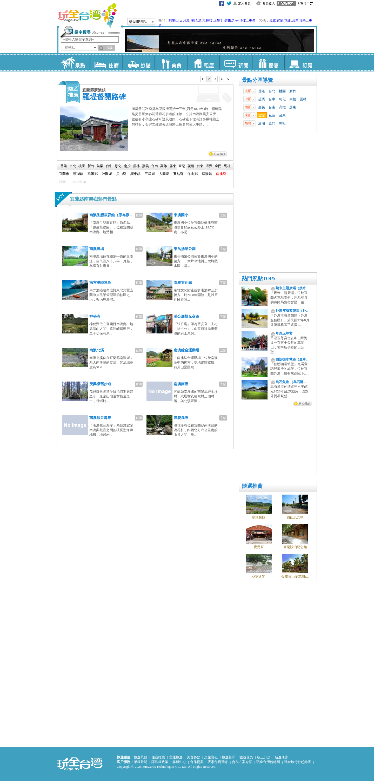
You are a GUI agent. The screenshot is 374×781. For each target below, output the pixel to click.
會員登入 (268, 3)
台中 (272, 99)
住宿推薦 (158, 757)
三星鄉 (150, 174)
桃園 (282, 91)
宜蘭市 (64, 174)
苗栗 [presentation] (100, 166)
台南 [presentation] (154, 166)
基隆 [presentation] (63, 166)
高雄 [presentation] (163, 166)
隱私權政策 (159, 762)
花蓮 (287, 20)
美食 (171, 62)
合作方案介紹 (242, 762)
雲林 (303, 99)
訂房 (300, 62)
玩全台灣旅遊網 (87, 15)
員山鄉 (121, 174)
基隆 (261, 91)
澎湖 (302, 20)
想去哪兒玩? (138, 22)
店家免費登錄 (218, 762)
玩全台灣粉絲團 (268, 762)
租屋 (203, 62)
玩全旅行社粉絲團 (297, 762)
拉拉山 (211, 20)
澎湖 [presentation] (209, 166)
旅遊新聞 (228, 757)
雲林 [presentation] (136, 166)
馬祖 (282, 123)
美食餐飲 (193, 757)
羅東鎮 (135, 174)
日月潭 (184, 20)
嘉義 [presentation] (145, 166)
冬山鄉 (193, 174)
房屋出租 (211, 757)
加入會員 (244, 3)
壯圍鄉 (107, 174)
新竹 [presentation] (91, 166)
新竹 (292, 91)
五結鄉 (178, 174)
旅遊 (138, 62)
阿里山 (174, 20)
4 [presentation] (222, 79)
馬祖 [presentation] (227, 166)
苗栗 (261, 99)
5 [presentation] (228, 79)
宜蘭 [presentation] (181, 166)
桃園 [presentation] (81, 166)
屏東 (292, 107)
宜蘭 (280, 20)
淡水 (242, 20)
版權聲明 (140, 762)
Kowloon (79, 181)
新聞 (235, 62)
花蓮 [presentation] (191, 166)
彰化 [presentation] (118, 166)
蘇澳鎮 (207, 174)
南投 (292, 99)
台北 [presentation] (72, 166)
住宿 (106, 62)
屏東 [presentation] (172, 166)
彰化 (282, 99)
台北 (272, 20)
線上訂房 (264, 757)
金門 (272, 123)
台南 (272, 107)
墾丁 (220, 20)
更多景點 (304, 403)
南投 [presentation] (127, 166)
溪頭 (194, 20)
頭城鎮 (78, 174)
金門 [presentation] (218, 166)
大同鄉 (164, 174)
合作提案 (197, 762)
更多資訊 (219, 153)
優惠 (268, 62)
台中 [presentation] (109, 166)
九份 (235, 20)
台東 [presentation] (200, 166)
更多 (252, 20)
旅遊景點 (140, 757)
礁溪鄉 (93, 174)
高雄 (282, 107)
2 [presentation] (209, 79)
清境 (201, 20)
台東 (295, 20)
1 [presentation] (203, 79)
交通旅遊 (176, 757)
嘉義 (261, 107)
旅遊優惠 (246, 757)
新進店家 (281, 757)
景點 (73, 62)
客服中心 (179, 762)
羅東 (227, 20)
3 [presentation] (215, 79)
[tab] (202, 79)
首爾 (62, 181)
